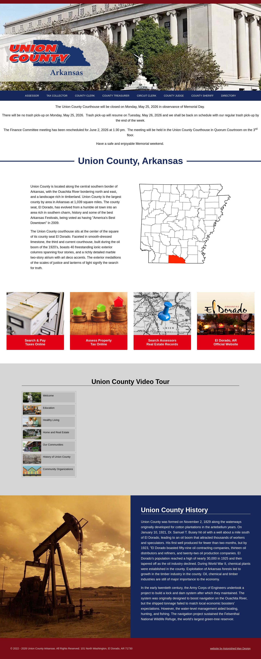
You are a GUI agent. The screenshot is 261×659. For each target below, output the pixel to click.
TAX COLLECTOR (57, 95)
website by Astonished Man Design (230, 648)
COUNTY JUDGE (174, 95)
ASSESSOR (32, 95)
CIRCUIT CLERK (146, 95)
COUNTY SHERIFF (202, 95)
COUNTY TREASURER (115, 95)
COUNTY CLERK (85, 95)
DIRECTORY (228, 95)
